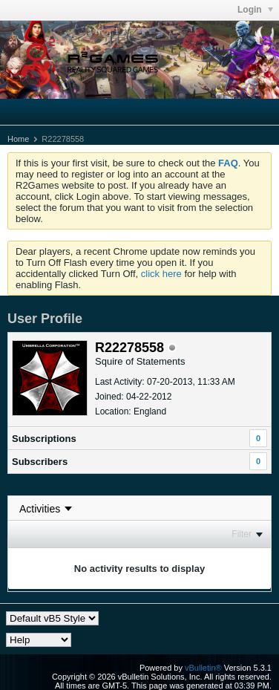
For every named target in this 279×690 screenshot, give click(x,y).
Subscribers (40, 461)
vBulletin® (203, 667)
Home (18, 138)
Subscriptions (44, 438)
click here (161, 273)
